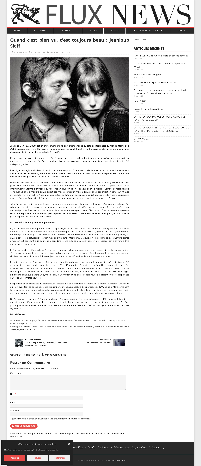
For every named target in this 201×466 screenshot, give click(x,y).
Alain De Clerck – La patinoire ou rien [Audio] (155, 82)
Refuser (37, 458)
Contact (182, 30)
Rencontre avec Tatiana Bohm (148, 109)
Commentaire (17, 373)
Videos (115, 30)
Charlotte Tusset (119, 460)
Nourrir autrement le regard (147, 74)
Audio (93, 30)
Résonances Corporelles (148, 30)
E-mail (13, 402)
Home (17, 30)
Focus (61, 52)
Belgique (54, 52)
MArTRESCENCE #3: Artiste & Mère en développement (161, 56)
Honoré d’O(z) (140, 101)
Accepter (15, 458)
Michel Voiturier (38, 52)
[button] (68, 444)
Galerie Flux (68, 30)
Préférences (59, 458)
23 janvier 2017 (20, 52)
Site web (14, 410)
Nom (12, 394)
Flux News (40, 30)
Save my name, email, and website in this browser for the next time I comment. (52, 418)
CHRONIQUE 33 (142, 139)
